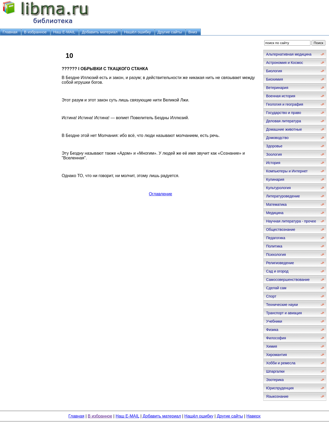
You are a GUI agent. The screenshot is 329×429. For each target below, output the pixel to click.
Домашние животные (284, 129)
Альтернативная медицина (289, 54)
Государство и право (283, 113)
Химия (271, 346)
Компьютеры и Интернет (287, 171)
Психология (276, 254)
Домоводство (277, 138)
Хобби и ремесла (280, 363)
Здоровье (274, 146)
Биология (274, 71)
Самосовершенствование (288, 279)
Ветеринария (277, 88)
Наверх (253, 416)
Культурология (278, 188)
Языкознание (277, 396)
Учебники (274, 321)
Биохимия (274, 79)
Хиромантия (276, 355)
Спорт (271, 296)
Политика (274, 246)
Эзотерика (275, 380)
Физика (272, 330)
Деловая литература (283, 121)
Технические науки (282, 305)
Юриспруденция (280, 388)
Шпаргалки (275, 371)
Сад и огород (277, 271)
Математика (276, 204)
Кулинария (275, 179)
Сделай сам (276, 288)
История (273, 163)
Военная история (280, 96)
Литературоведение (283, 196)
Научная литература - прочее (291, 221)
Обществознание (280, 229)
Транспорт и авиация (284, 313)
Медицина (275, 213)
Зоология (274, 154)
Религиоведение (280, 263)
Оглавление (160, 194)
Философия (276, 338)
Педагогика (275, 238)
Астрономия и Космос (284, 63)
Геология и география (284, 104)
